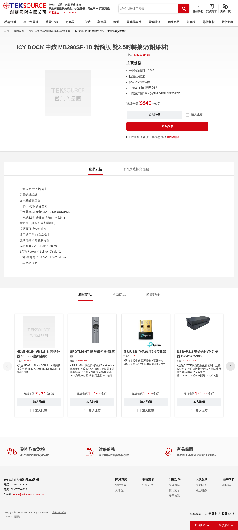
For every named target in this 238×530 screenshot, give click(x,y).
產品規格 (95, 169)
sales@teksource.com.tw (28, 494)
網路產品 (173, 22)
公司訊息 (147, 484)
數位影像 (228, 22)
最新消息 (148, 479)
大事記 (119, 490)
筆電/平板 (52, 22)
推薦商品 (119, 295)
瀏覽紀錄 (153, 295)
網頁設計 (17, 516)
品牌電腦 (174, 484)
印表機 (190, 22)
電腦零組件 (133, 22)
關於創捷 (121, 479)
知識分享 (175, 479)
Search (183, 8)
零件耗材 (209, 22)
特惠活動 (10, 22)
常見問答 (201, 484)
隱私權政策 (59, 512)
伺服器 (69, 22)
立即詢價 (167, 126)
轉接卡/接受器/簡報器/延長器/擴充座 (50, 31)
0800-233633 (219, 513)
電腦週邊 (154, 22)
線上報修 (201, 490)
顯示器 (101, 22)
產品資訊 (174, 495)
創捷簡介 (120, 484)
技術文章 (174, 490)
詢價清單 (211, 11)
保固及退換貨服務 (136, 169)
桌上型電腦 (30, 22)
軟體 (116, 22)
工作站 (85, 22)
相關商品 (85, 295)
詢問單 (226, 484)
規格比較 (225, 11)
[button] (230, 366)
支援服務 (202, 479)
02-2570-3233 (68, 12)
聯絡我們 (198, 11)
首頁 (6, 31)
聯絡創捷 (173, 137)
